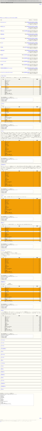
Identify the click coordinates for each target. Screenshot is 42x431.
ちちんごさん (3, 254)
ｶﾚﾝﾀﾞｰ (4, 2)
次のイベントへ (8, 17)
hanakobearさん (3, 392)
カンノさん (2, 349)
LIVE (2, 2)
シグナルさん (3, 369)
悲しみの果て (3, 38)
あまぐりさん (3, 360)
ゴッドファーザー (3, 61)
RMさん (2, 366)
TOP (1, 2)
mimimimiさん (3, 389)
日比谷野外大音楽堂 (26, 54)
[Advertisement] (21, 11)
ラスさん (2, 132)
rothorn (0, 430)
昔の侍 (2, 54)
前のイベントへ (2, 17)
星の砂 (2, 47)
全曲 (8, 2)
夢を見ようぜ (3, 26)
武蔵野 (2, 64)
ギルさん (2, 372)
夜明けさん (2, 226)
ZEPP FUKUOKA (27, 47)
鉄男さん (2, 375)
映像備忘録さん (3, 286)
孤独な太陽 (2, 50)
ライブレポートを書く (14, 17)
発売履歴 (7, 2)
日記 (10, 2)
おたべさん (2, 363)
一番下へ (40, 4)
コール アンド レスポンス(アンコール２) (7, 72)
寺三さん (2, 395)
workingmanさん (3, 166)
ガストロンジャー (3, 22)
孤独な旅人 (2, 34)
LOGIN (12, 2)
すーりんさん (3, 346)
